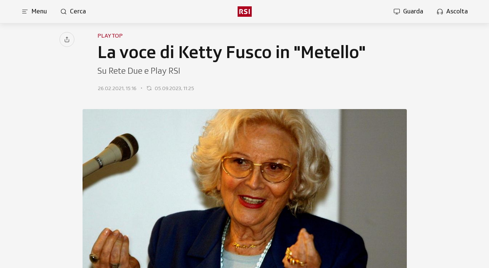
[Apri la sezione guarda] (408, 11)
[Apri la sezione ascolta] (452, 11)
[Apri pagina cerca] (73, 11)
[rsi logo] (244, 11)
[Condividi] (66, 39)
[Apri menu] (34, 11)
